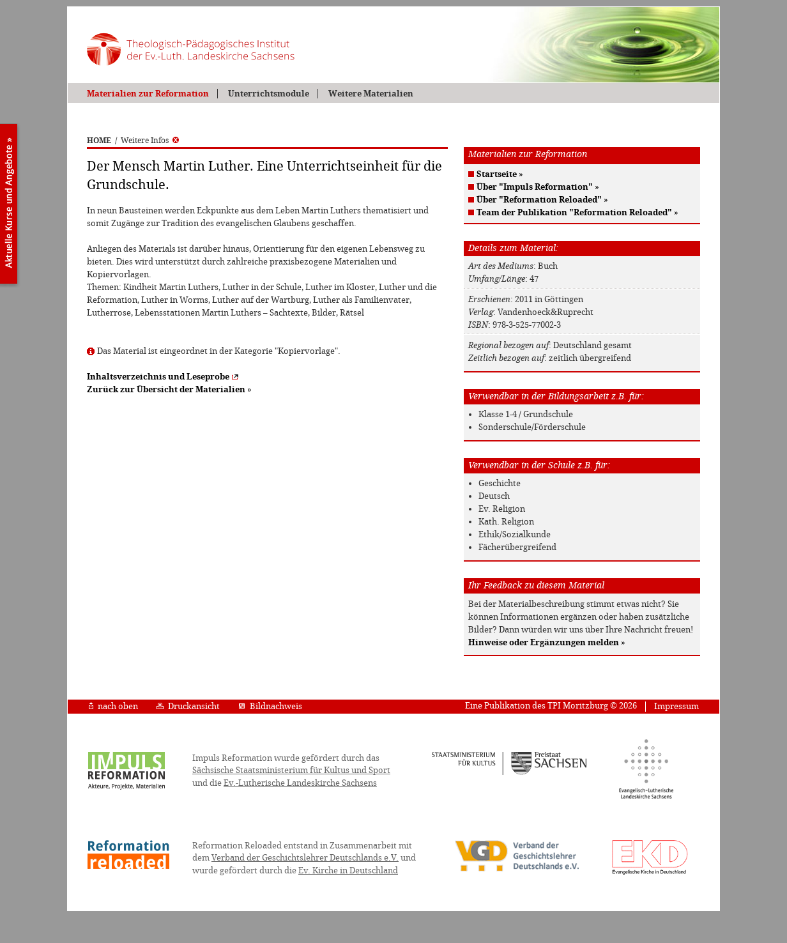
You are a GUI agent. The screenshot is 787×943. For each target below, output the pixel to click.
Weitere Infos (150, 140)
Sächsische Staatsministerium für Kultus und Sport (291, 770)
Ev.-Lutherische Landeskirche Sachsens (300, 783)
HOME (99, 140)
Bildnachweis (270, 706)
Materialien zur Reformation (148, 93)
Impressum (676, 706)
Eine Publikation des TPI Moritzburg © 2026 (551, 705)
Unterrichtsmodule (268, 93)
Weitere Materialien (370, 93)
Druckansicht (188, 706)
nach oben (113, 706)
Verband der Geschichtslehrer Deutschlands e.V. (305, 857)
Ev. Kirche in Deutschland (348, 870)
